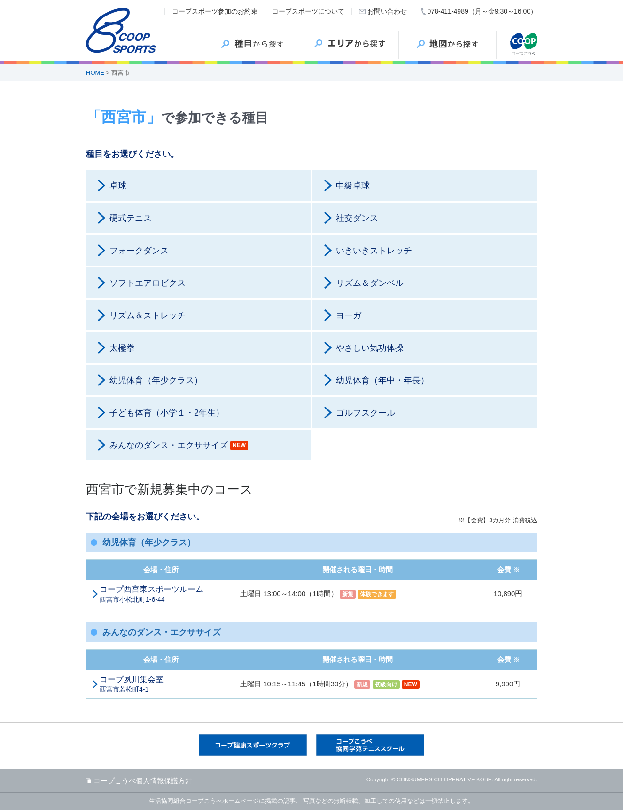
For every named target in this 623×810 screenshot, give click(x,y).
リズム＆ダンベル (370, 283)
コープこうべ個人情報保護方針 (142, 781)
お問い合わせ (387, 11)
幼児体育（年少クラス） (155, 380)
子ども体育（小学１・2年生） (166, 412)
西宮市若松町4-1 (165, 684)
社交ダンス (357, 218)
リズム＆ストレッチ (147, 315)
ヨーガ (348, 315)
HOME (95, 72)
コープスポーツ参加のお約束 (214, 11)
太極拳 (122, 348)
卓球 (117, 185)
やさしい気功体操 (370, 348)
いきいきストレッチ (374, 250)
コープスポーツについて (308, 11)
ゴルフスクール (365, 412)
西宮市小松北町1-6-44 (165, 594)
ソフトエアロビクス (147, 283)
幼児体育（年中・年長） (382, 380)
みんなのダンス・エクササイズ (178, 445)
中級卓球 (353, 185)
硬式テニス (130, 218)
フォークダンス (139, 250)
